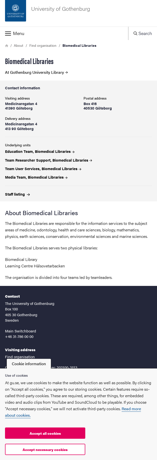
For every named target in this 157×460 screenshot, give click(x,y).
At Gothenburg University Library (36, 72)
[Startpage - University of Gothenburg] (78, 13)
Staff (17, 194)
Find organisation (42, 45)
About (18, 45)
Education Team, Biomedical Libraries (39, 151)
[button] (64, 33)
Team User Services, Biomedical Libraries (43, 168)
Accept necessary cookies (45, 449)
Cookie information (29, 363)
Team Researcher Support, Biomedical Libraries (48, 160)
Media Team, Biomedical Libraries (36, 177)
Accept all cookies (45, 433)
